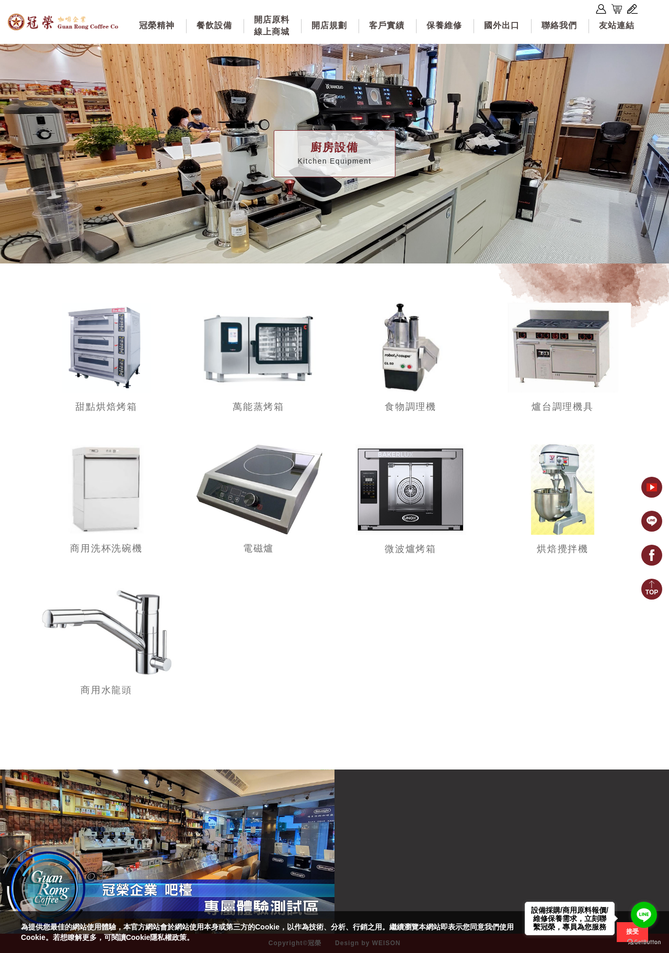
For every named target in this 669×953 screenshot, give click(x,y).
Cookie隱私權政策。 (160, 937)
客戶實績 (387, 25)
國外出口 (502, 25)
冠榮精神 (157, 25)
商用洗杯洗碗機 (106, 548)
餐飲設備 (214, 25)
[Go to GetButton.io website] (644, 942)
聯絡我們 (559, 25)
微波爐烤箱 (410, 549)
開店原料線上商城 (272, 25)
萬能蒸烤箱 (258, 406)
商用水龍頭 (106, 690)
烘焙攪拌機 (563, 549)
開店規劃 (329, 25)
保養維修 (444, 25)
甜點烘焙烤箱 (106, 406)
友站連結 (617, 25)
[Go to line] (644, 915)
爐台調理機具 (563, 406)
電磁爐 (258, 548)
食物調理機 (410, 406)
